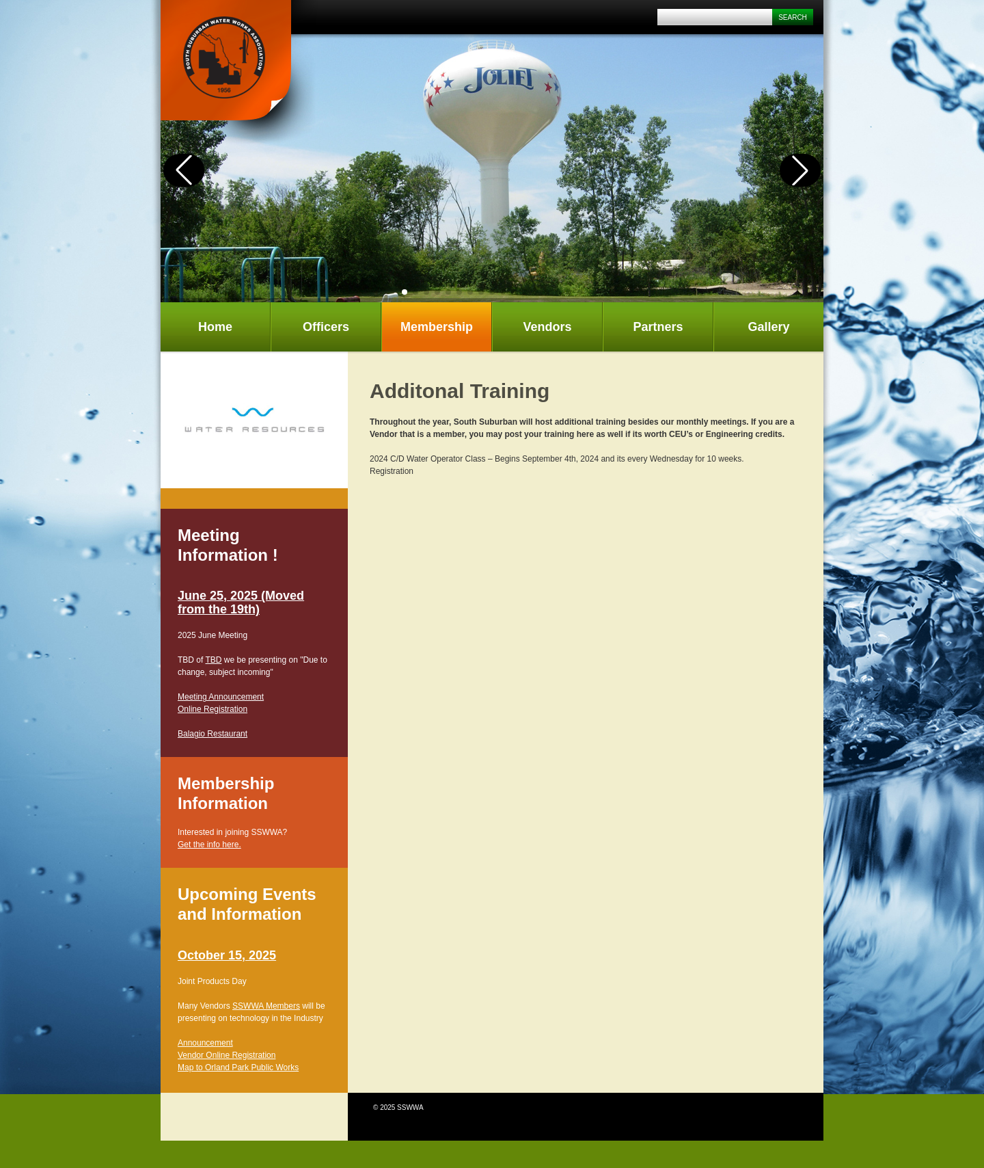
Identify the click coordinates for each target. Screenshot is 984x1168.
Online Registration (212, 709)
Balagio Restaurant (212, 734)
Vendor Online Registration (226, 1055)
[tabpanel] (254, 419)
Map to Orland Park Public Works (238, 1067)
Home (215, 327)
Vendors (547, 327)
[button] (404, 292)
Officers (326, 327)
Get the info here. (209, 844)
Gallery (768, 327)
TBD (213, 660)
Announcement (205, 1043)
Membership (436, 327)
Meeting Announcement (221, 697)
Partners (658, 327)
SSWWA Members (266, 1006)
